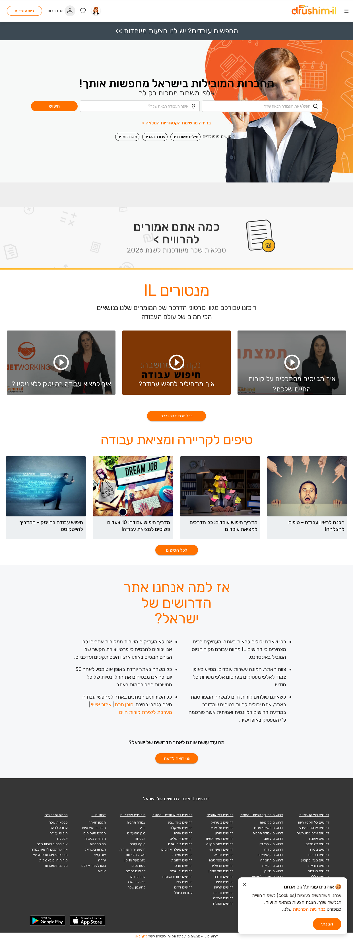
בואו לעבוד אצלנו (93, 866)
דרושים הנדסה (318, 871)
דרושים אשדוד (182, 855)
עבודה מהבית (154, 135)
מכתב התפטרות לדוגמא (50, 855)
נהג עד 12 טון (136, 855)
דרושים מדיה (273, 849)
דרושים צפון (184, 882)
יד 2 (143, 828)
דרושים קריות (224, 887)
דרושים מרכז (183, 866)
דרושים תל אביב (222, 828)
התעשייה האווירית (132, 849)
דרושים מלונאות (271, 822)
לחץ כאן (141, 936)
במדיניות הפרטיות (309, 909)
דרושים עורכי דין (271, 844)
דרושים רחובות (182, 860)
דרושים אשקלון (181, 828)
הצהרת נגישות (95, 839)
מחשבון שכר (137, 887)
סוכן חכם (124, 704)
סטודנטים (138, 866)
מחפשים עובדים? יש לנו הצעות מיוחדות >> (176, 29)
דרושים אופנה (319, 839)
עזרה (102, 860)
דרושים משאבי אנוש (268, 828)
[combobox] (261, 104)
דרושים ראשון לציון (220, 839)
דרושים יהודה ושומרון (177, 877)
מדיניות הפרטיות (94, 828)
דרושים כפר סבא (221, 860)
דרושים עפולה (223, 904)
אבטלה (62, 839)
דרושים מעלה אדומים (177, 849)
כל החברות (98, 844)
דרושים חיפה (224, 882)
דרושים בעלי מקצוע (315, 860)
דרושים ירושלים (181, 839)
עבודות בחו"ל (183, 893)
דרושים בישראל (222, 822)
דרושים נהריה (223, 893)
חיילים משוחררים (185, 135)
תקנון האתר (97, 822)
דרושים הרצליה (222, 866)
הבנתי (327, 924)
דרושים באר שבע (180, 822)
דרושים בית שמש (180, 844)
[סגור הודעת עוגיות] (244, 885)
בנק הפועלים (136, 833)
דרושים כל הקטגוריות (313, 822)
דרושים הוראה (318, 866)
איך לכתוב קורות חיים (52, 844)
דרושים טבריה (223, 898)
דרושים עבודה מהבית (268, 833)
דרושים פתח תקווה (220, 844)
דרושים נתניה (224, 855)
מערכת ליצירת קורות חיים (145, 712)
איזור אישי (101, 704)
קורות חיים (138, 877)
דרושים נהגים (136, 871)
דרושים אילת (183, 833)
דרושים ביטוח (319, 849)
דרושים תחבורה (271, 860)
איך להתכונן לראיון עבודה (49, 849)
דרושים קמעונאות (270, 855)
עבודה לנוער (59, 828)
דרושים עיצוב (273, 839)
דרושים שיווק (273, 871)
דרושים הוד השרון (221, 871)
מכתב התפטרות (56, 866)
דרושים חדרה (224, 877)
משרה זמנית (127, 135)
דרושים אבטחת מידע (314, 828)
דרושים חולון (224, 833)
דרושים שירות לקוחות (267, 877)
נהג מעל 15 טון (135, 860)
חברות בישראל (95, 849)
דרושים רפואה (272, 866)
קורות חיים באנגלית (53, 860)
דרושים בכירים (318, 855)
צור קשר (99, 855)
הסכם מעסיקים (94, 833)
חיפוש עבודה (58, 833)
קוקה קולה (138, 844)
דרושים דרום (183, 887)
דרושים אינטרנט (317, 844)
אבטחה (140, 839)
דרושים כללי (320, 877)
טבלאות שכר (136, 882)
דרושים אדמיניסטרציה (313, 833)
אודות (102, 871)
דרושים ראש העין (221, 849)
